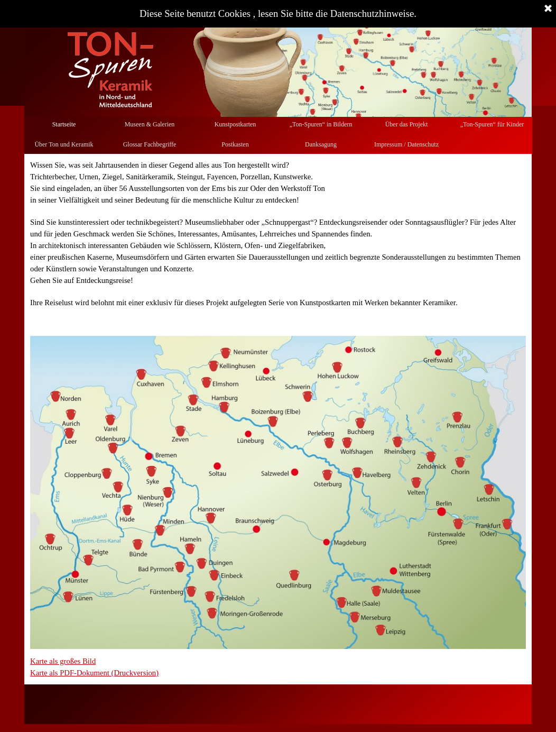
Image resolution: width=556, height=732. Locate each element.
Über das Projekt (406, 124)
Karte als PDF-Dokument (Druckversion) (94, 673)
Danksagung (321, 144)
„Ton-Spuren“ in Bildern (321, 124)
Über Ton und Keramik (63, 144)
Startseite (64, 124)
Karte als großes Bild (63, 661)
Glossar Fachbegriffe (150, 144)
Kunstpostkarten (235, 124)
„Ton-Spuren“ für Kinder (492, 124)
